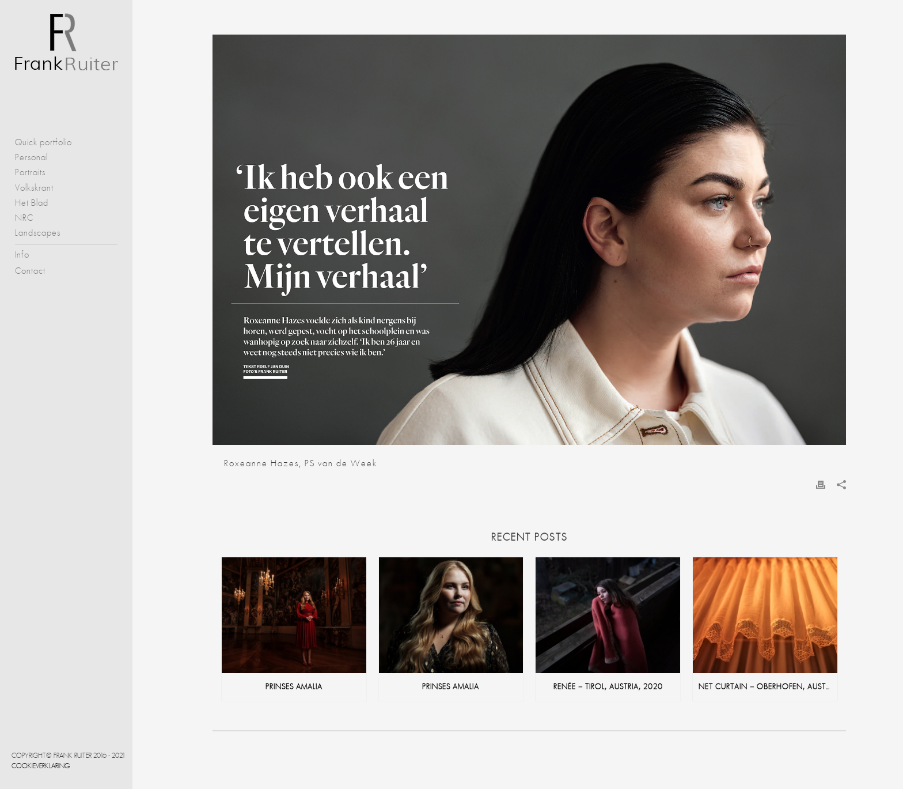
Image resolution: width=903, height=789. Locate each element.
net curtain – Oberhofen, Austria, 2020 (768, 687)
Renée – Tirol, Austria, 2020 (608, 687)
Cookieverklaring (41, 766)
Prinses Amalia (293, 687)
